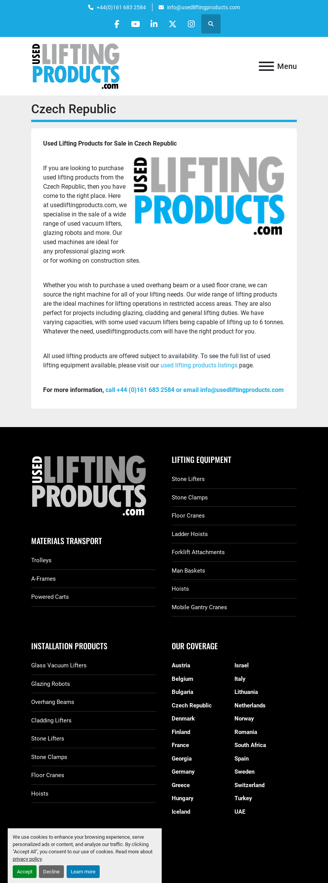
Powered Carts (50, 596)
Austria (181, 665)
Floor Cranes (188, 515)
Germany (183, 771)
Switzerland (249, 785)
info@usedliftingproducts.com (203, 7)
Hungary (183, 798)
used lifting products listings (200, 365)
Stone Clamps (190, 497)
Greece (181, 785)
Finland (181, 732)
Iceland (181, 811)
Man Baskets (188, 570)
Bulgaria (182, 692)
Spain (241, 758)
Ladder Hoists (190, 534)
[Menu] (266, 66)
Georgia (182, 758)
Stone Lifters (188, 479)
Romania (245, 732)
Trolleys (41, 560)
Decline (51, 872)
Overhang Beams (52, 702)
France (180, 745)
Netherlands (250, 705)
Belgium (182, 678)
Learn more (83, 872)
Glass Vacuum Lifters (59, 665)
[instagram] (193, 24)
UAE (239, 811)
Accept (24, 872)
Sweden (244, 771)
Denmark (183, 718)
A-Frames (43, 578)
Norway (244, 718)
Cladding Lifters (51, 720)
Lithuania (246, 692)
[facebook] (114, 24)
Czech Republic (192, 705)
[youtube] (134, 24)
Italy (240, 678)
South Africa (250, 745)
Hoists (180, 588)
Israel (241, 665)
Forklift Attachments (198, 552)
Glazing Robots (50, 683)
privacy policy (27, 859)
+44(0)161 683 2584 (121, 7)
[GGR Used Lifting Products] (93, 486)
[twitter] (173, 24)
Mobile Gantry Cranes (199, 607)
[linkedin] (154, 24)
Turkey (243, 798)
